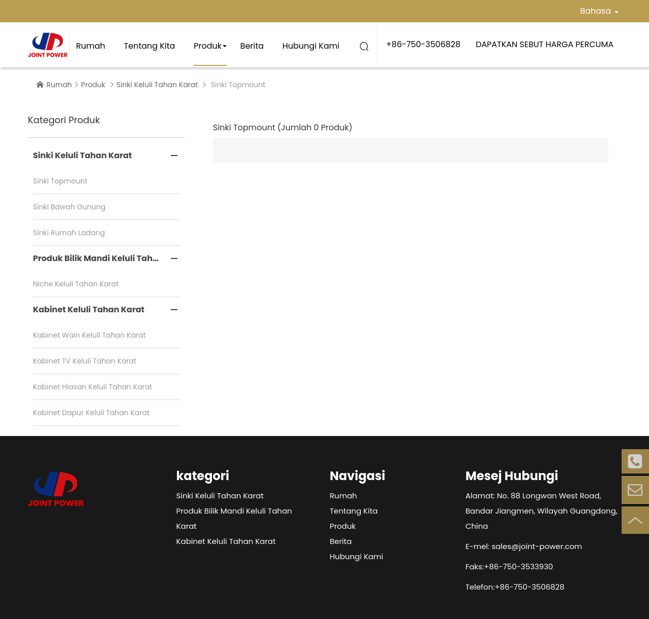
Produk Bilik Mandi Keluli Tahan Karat (106, 258)
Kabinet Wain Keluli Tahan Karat (89, 335)
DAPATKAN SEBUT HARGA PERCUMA (545, 44)
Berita (252, 46)
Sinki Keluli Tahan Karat (157, 85)
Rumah (90, 46)
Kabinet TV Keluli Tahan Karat (84, 361)
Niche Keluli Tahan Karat (76, 284)
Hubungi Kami (310, 46)
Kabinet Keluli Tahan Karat (89, 309)
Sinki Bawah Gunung (69, 207)
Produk (208, 46)
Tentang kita (149, 46)
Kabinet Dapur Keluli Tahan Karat (91, 413)
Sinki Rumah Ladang (69, 233)
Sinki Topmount (60, 181)
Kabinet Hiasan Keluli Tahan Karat (92, 387)
